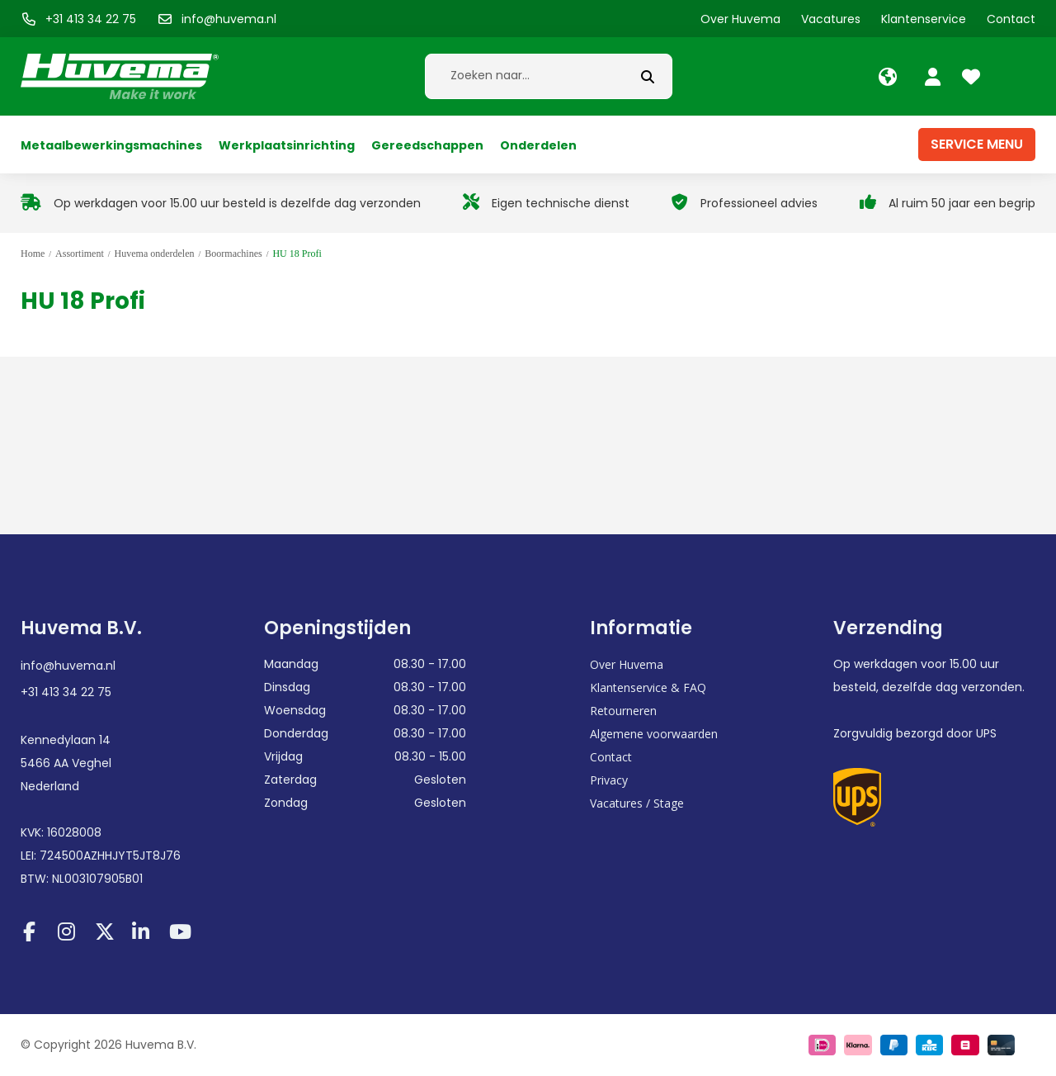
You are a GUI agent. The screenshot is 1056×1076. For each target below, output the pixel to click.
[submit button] (647, 76)
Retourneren (623, 710)
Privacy (609, 780)
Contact (611, 757)
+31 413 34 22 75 (66, 692)
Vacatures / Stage (637, 803)
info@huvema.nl (68, 665)
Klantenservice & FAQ (648, 687)
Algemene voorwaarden (654, 734)
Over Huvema (626, 664)
